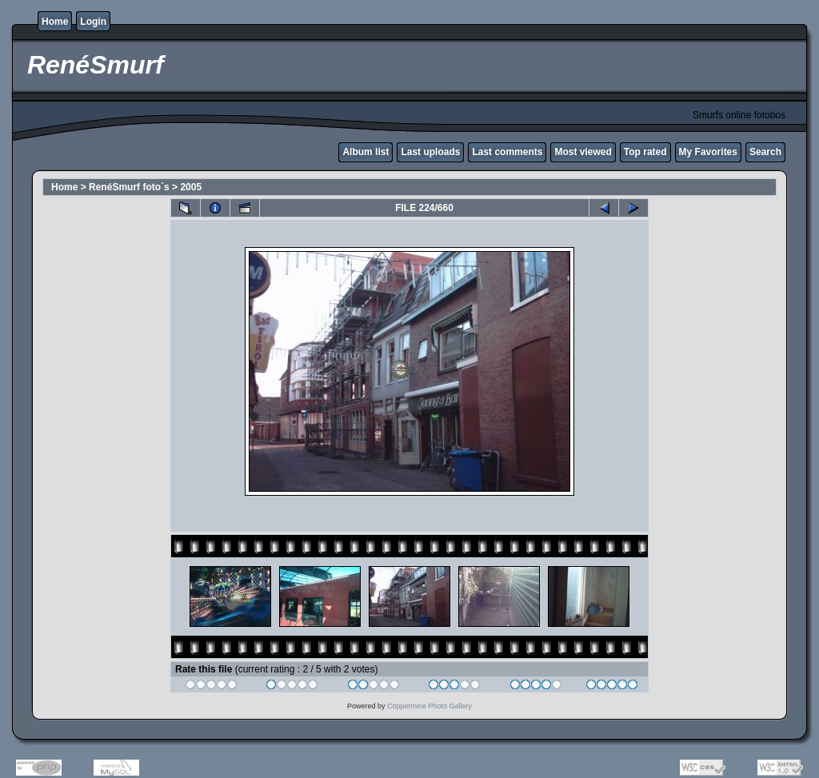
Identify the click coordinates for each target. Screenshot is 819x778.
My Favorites (708, 152)
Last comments (507, 152)
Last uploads (430, 152)
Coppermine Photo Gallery (429, 706)
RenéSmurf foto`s (129, 187)
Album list (365, 152)
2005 (191, 187)
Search (765, 152)
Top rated (645, 152)
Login (93, 21)
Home (55, 21)
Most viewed (582, 152)
